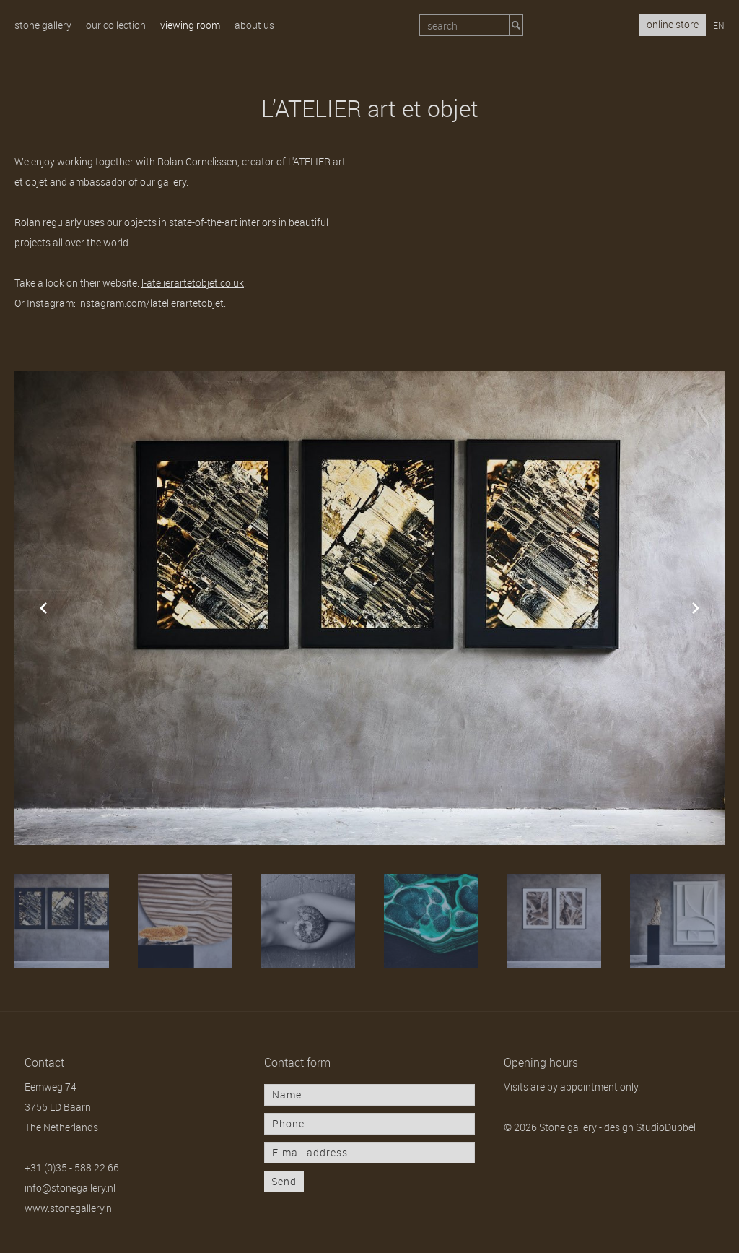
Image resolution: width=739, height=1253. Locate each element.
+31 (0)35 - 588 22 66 (72, 1167)
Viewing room (190, 25)
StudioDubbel (666, 1127)
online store (673, 24)
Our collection (116, 25)
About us (254, 25)
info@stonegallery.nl (70, 1188)
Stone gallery (42, 25)
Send (284, 1181)
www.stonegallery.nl (69, 1208)
